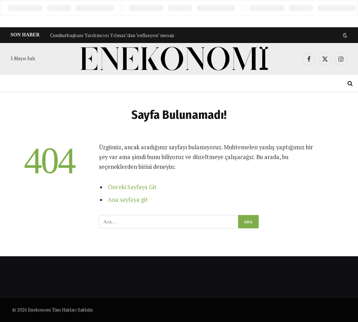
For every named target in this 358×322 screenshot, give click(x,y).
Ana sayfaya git (128, 199)
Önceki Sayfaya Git (132, 187)
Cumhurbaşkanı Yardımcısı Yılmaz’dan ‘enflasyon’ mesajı (112, 35)
